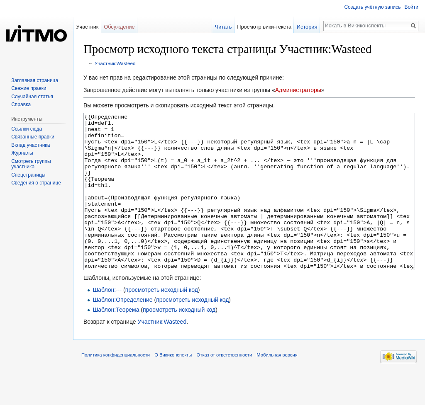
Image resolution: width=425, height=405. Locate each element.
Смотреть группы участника (31, 164)
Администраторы (298, 90)
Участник (87, 27)
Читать (223, 27)
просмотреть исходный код (161, 321)
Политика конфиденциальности (115, 385)
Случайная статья (32, 96)
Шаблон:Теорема (116, 340)
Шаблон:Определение (122, 330)
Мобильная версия (276, 385)
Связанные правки (32, 137)
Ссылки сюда (26, 129)
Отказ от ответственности (224, 385)
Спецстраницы (28, 175)
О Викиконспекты (173, 385)
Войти (411, 7)
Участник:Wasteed (115, 63)
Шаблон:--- (107, 321)
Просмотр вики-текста (264, 27)
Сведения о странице (36, 183)
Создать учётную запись (372, 7)
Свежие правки (28, 88)
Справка (21, 104)
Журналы (22, 153)
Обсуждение (119, 27)
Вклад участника (30, 145)
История (307, 27)
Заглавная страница (34, 80)
